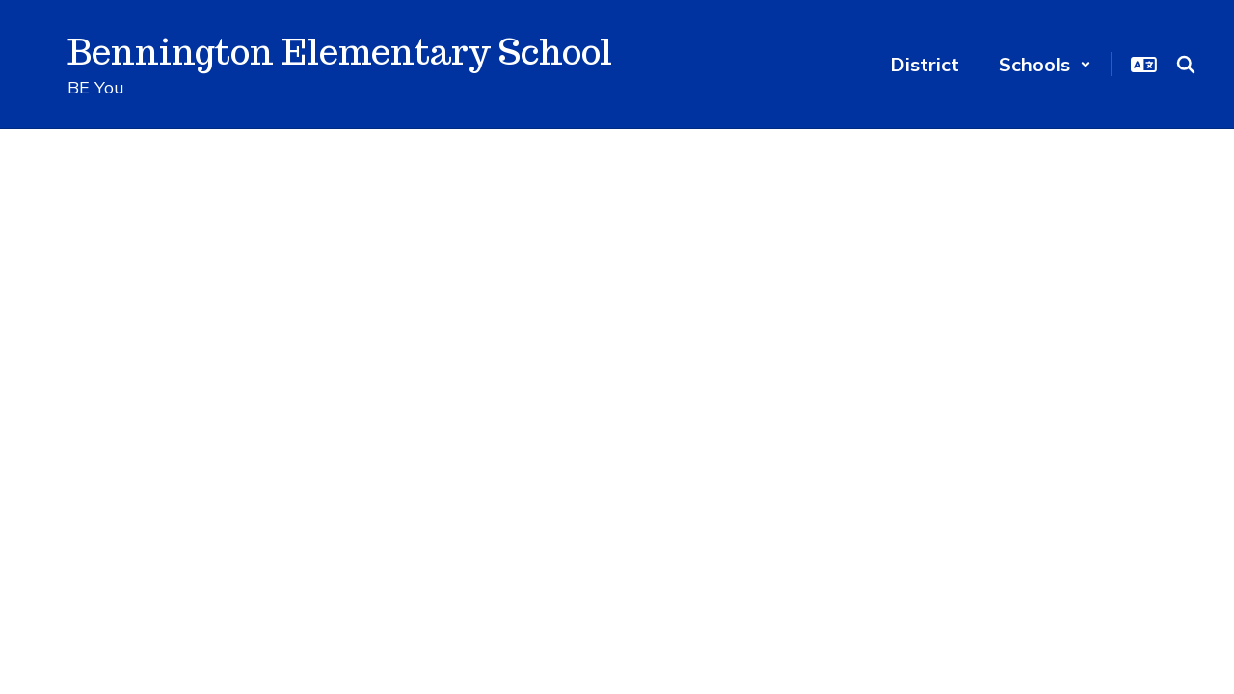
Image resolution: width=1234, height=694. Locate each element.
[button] (1045, 64)
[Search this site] (1185, 64)
